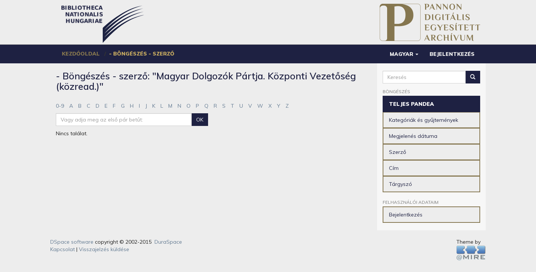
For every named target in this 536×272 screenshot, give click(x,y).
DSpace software (71, 241)
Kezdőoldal (81, 53)
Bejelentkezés (405, 214)
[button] (404, 54)
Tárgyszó (400, 184)
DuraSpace (168, 241)
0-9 (60, 105)
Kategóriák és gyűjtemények (423, 120)
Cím (394, 168)
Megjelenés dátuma (413, 136)
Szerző (397, 152)
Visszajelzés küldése (104, 249)
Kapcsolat (62, 249)
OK (199, 119)
